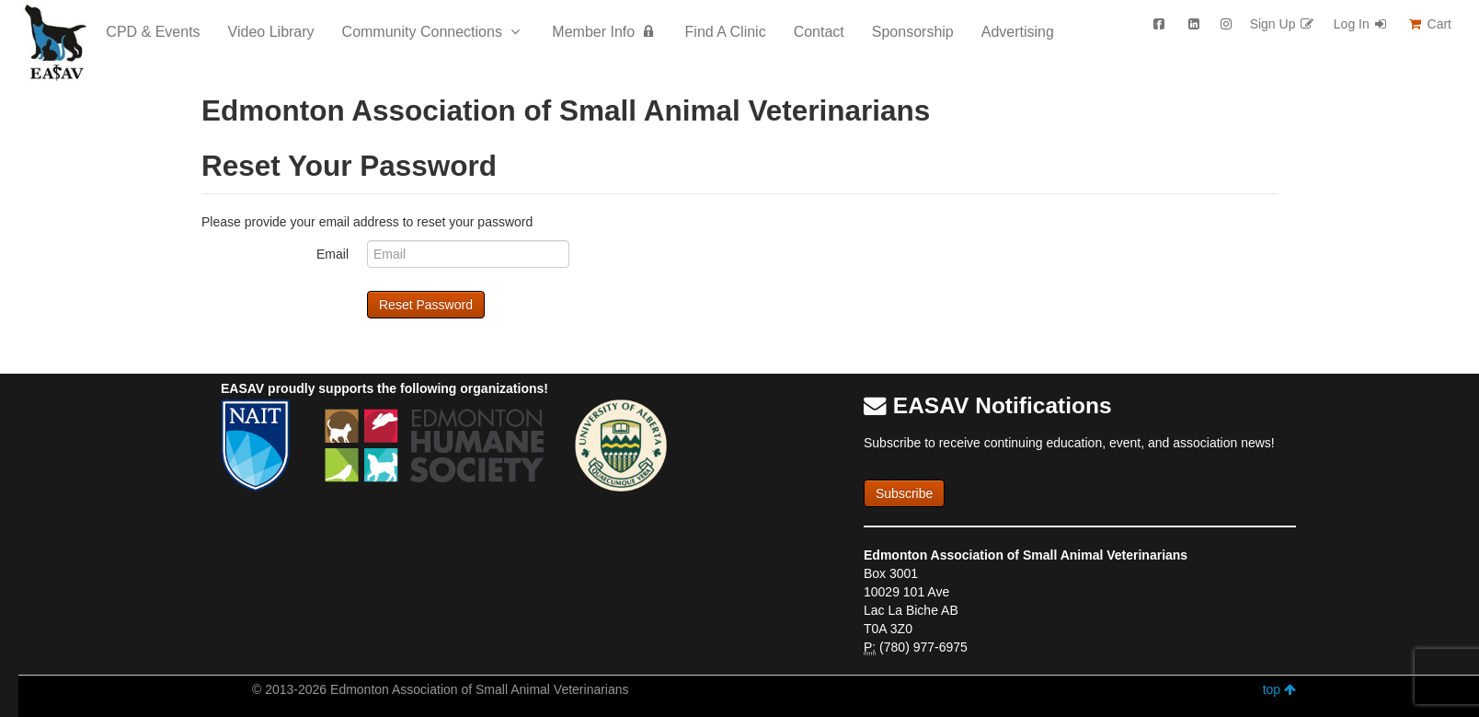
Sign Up (1282, 24)
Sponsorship (913, 32)
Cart (1429, 24)
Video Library (271, 32)
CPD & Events (153, 32)
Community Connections (433, 32)
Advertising (1017, 32)
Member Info (604, 32)
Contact (819, 32)
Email (332, 254)
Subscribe (904, 493)
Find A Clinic (725, 32)
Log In (1361, 24)
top (1279, 689)
